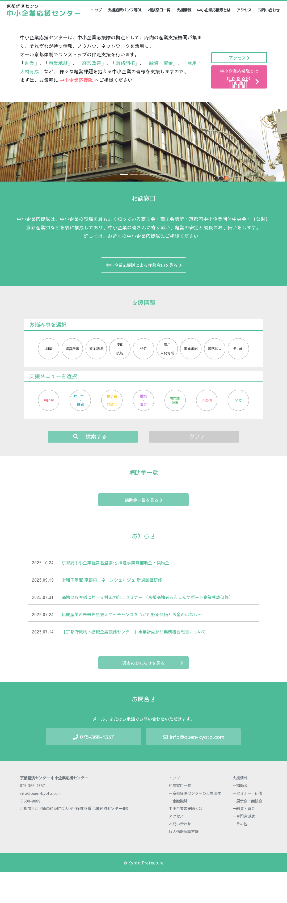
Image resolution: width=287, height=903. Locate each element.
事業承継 (191, 348)
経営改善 (72, 348)
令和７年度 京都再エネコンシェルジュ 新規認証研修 (112, 580)
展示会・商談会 (112, 400)
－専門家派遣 (244, 816)
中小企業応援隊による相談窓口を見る (143, 265)
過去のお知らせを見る (152, 663)
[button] (21, 142)
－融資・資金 (244, 808)
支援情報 (183, 10)
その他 (238, 348)
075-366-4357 (93, 736)
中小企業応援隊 (76, 80)
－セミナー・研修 (247, 793)
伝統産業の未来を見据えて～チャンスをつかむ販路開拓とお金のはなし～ (132, 614)
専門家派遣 (175, 400)
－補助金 (240, 785)
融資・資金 (143, 400)
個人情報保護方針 (184, 831)
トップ (97, 10)
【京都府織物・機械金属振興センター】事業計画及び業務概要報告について (134, 632)
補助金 (49, 400)
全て (238, 400)
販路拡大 (215, 348)
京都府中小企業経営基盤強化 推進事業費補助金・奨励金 (115, 562)
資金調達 (96, 348)
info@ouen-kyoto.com (193, 736)
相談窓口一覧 (159, 10)
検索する (90, 436)
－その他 (240, 823)
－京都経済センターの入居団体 (195, 793)
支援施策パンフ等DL (125, 10)
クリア (197, 436)
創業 (48, 348)
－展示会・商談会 (247, 801)
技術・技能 (119, 348)
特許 (143, 348)
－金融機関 (178, 801)
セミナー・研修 (80, 400)
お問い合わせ (269, 10)
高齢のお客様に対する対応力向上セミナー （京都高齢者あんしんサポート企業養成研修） (147, 597)
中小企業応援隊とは (214, 10)
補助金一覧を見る (144, 500)
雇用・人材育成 (167, 348)
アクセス (244, 10)
